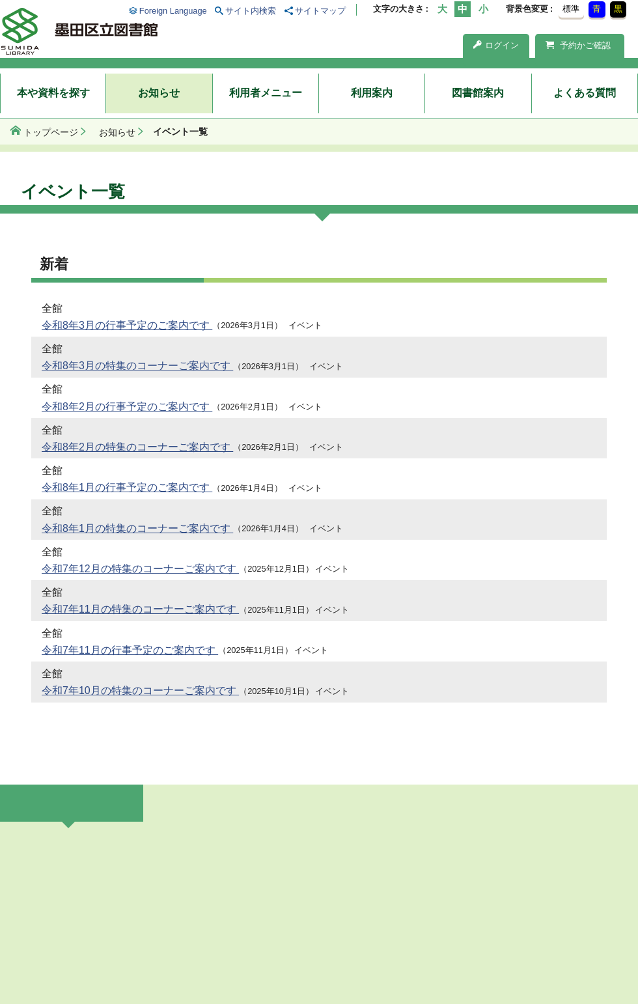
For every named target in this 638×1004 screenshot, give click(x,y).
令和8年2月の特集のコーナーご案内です (137, 447)
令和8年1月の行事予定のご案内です (127, 487)
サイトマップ (320, 11)
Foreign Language (173, 11)
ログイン (496, 45)
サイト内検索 (250, 11)
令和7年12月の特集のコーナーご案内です (140, 568)
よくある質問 (584, 92)
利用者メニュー (265, 92)
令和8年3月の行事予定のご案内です (127, 325)
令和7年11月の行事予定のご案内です (130, 650)
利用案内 (372, 92)
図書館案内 (478, 92)
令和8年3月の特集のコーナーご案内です (137, 365)
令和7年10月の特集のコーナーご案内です (140, 690)
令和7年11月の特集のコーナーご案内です (140, 609)
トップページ (50, 132)
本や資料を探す (53, 92)
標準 (570, 9)
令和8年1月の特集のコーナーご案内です (137, 528)
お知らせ (159, 92)
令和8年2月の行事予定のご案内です (127, 406)
